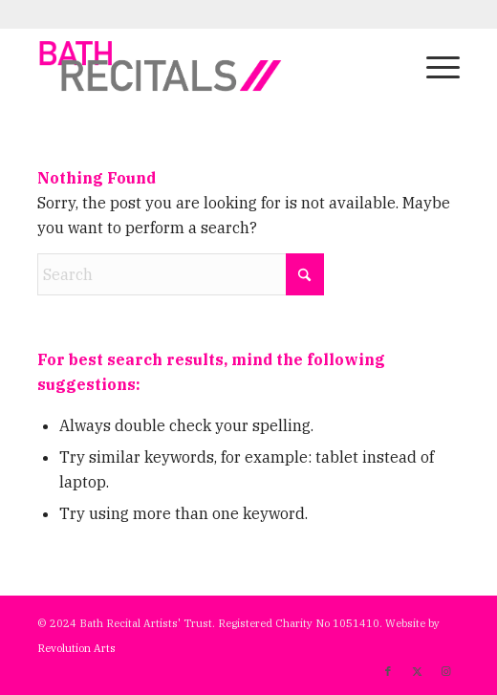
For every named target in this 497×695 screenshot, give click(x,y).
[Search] (180, 274)
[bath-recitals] (206, 66)
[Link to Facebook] (388, 671)
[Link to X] (416, 671)
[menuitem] (433, 66)
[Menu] (433, 66)
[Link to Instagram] (445, 671)
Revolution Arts (76, 648)
